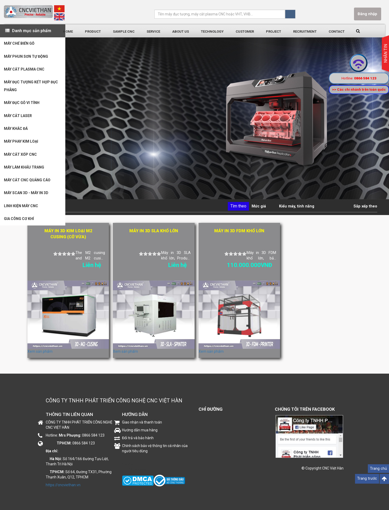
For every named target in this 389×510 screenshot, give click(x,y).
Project (273, 31)
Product (93, 31)
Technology (212, 31)
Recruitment (305, 31)
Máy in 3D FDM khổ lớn (239, 230)
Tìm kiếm (290, 14)
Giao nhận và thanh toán (142, 422)
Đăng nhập (367, 14)
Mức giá (259, 206)
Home (68, 31)
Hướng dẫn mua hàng (140, 430)
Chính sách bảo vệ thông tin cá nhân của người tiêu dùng (155, 448)
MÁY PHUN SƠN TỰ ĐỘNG (26, 57)
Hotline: (358, 78)
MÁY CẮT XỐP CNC (20, 156)
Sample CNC (124, 31)
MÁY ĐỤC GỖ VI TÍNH (21, 104)
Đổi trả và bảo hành (138, 438)
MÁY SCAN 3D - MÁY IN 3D (26, 195)
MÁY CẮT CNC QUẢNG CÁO (27, 182)
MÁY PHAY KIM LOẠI (21, 143)
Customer (245, 31)
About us (180, 31)
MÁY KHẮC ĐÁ (16, 130)
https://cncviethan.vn (63, 485)
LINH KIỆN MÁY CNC (21, 208)
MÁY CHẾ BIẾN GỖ (19, 44)
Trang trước (367, 478)
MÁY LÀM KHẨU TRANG (24, 169)
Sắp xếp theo (365, 206)
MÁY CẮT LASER (18, 117)
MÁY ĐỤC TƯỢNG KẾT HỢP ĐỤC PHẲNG (31, 87)
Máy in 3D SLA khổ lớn (153, 230)
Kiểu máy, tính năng (296, 206)
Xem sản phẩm (40, 351)
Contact (337, 31)
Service (153, 31)
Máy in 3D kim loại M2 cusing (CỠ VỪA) (68, 233)
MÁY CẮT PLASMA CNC (24, 70)
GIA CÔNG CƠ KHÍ (19, 221)
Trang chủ (378, 468)
